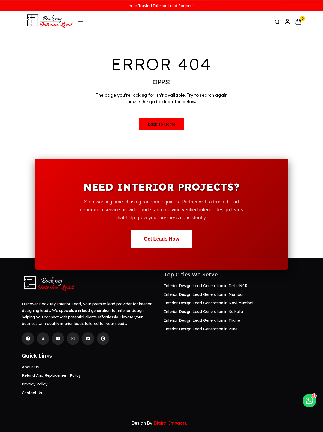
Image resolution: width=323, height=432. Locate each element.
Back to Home (161, 124)
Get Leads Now (161, 239)
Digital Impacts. (170, 423)
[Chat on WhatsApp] (309, 400)
